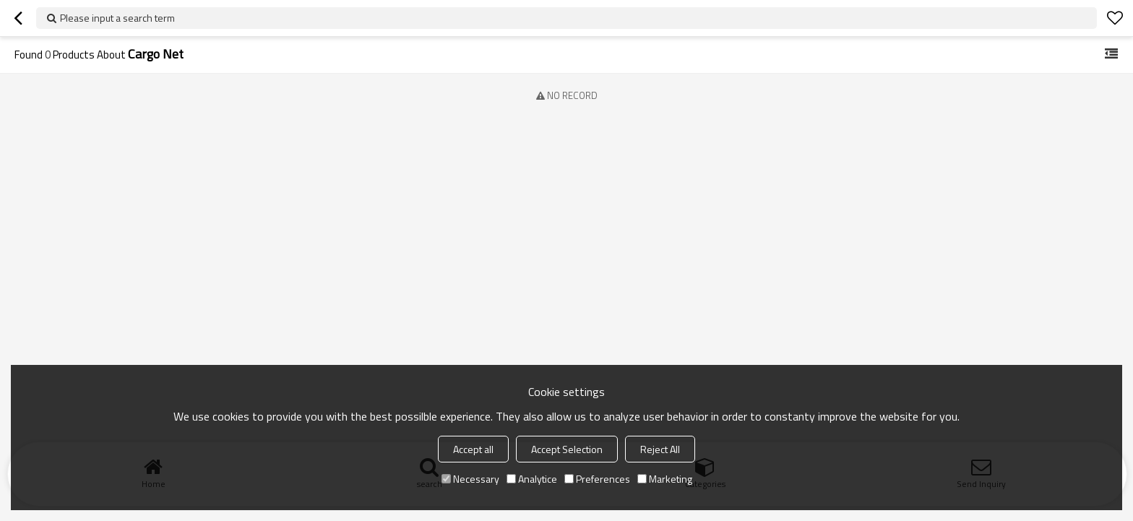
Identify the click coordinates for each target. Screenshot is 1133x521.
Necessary (470, 478)
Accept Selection (567, 449)
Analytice (532, 478)
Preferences (597, 478)
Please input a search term (117, 17)
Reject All (660, 449)
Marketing (664, 478)
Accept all (473, 449)
